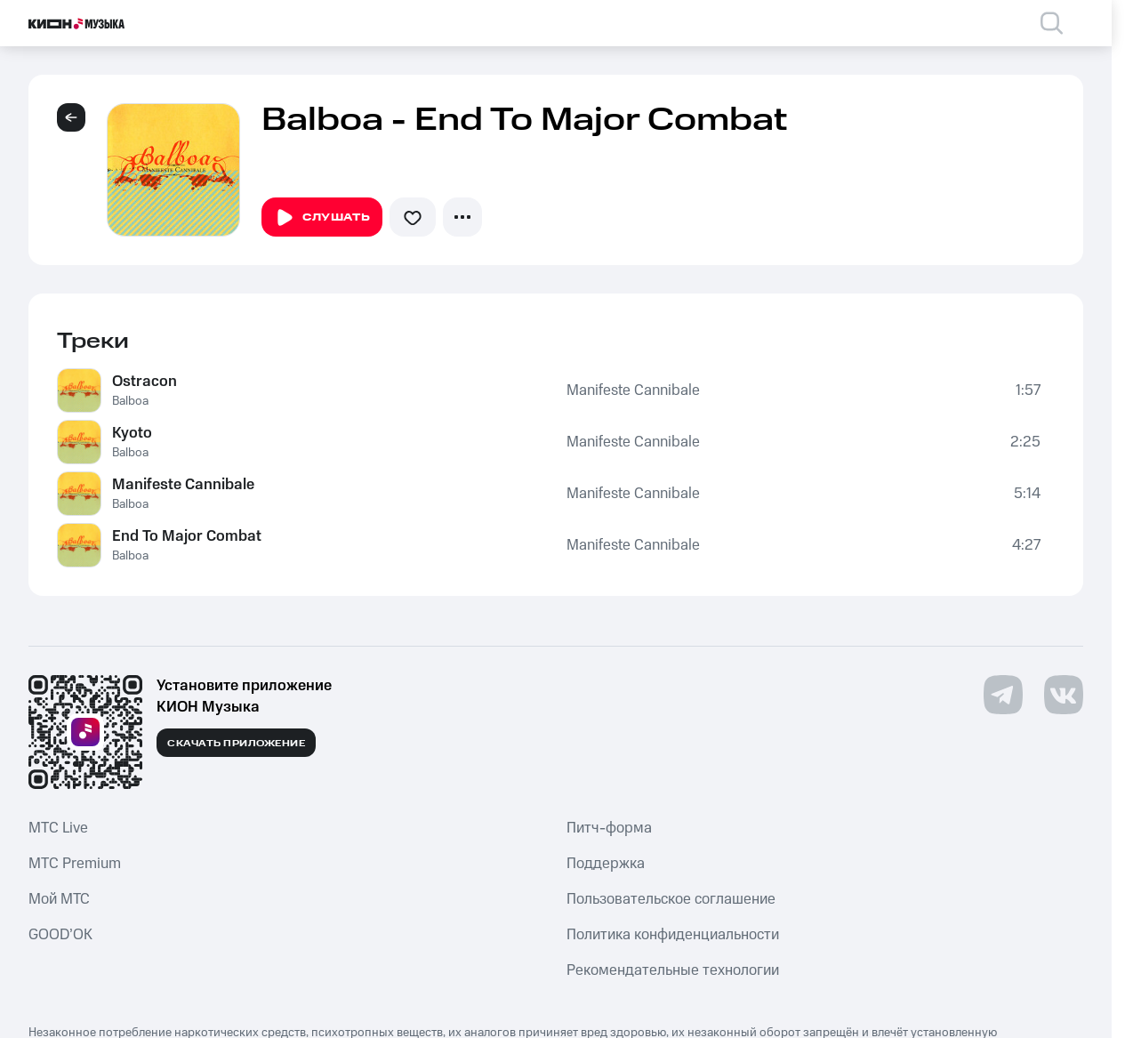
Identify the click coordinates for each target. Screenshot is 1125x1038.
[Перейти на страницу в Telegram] (1003, 694)
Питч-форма (609, 828)
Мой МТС (59, 899)
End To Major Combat (186, 536)
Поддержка (606, 863)
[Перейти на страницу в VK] (1063, 694)
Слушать (322, 218)
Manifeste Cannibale (633, 390)
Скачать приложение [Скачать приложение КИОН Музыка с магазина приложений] (236, 743)
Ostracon (144, 381)
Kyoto (132, 433)
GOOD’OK (60, 934)
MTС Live (58, 828)
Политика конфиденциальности (673, 934)
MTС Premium (74, 863)
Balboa (130, 401)
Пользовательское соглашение (671, 899)
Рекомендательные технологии (673, 970)
